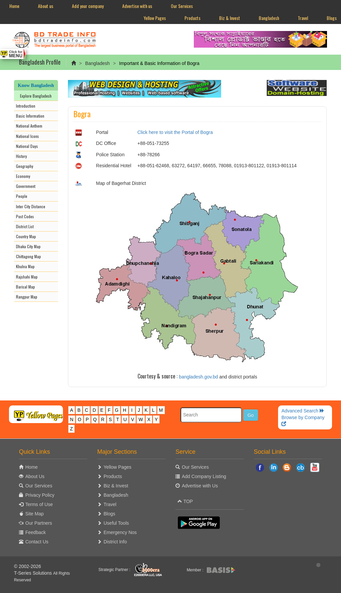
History (21, 156)
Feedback (35, 532)
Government (25, 186)
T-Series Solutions (33, 573)
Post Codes (25, 216)
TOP (185, 501)
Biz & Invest (229, 17)
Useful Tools (116, 523)
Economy (23, 176)
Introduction (25, 106)
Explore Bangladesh (36, 96)
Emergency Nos (120, 532)
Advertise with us (137, 5)
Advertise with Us (200, 485)
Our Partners (38, 523)
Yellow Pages (155, 17)
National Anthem (29, 126)
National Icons (27, 136)
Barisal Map (25, 287)
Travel (303, 17)
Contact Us (36, 541)
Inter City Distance (30, 206)
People (21, 196)
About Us (35, 476)
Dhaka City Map (28, 246)
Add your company (88, 5)
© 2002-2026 (27, 566)
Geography (24, 166)
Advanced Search (302, 410)
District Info (115, 541)
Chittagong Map (28, 256)
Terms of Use (39, 504)
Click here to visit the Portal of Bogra (175, 132)
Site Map (34, 513)
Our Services (182, 5)
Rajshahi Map (27, 277)
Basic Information (30, 116)
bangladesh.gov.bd (198, 376)
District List (25, 226)
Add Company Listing (204, 476)
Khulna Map (25, 266)
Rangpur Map (26, 296)
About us (45, 5)
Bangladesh (269, 17)
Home (14, 5)
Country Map (26, 236)
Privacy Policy (39, 495)
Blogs (109, 513)
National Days (27, 146)
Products (192, 17)
